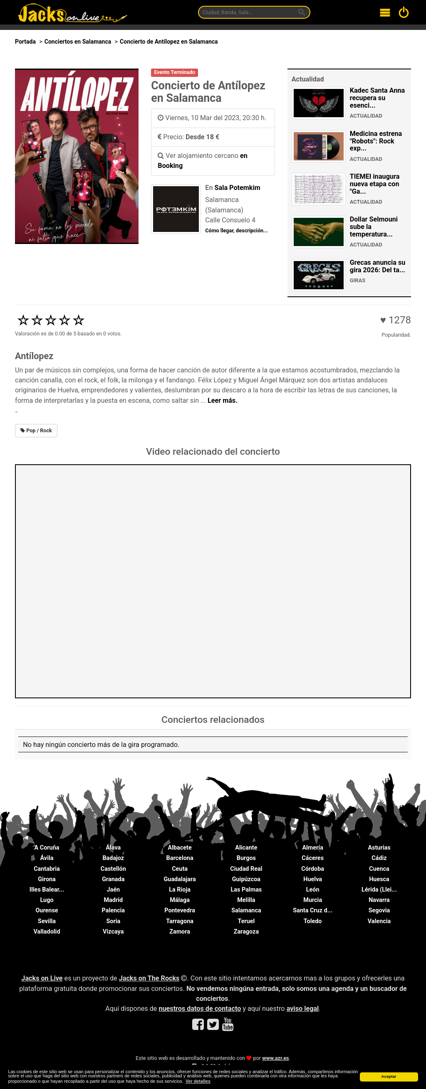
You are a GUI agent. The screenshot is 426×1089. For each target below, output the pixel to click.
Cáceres (313, 858)
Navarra (379, 900)
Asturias (379, 847)
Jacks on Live (41, 978)
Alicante (246, 847)
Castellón (113, 868)
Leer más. (223, 400)
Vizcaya (113, 931)
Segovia (379, 910)
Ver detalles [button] (198, 1081)
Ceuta (180, 868)
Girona (47, 879)
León (313, 889)
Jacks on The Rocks (149, 978)
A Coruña (47, 847)
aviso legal (303, 1009)
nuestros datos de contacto (200, 1009)
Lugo (46, 900)
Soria (113, 921)
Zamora (179, 931)
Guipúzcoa (246, 879)
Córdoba (312, 868)
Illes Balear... (47, 889)
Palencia (113, 910)
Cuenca (379, 868)
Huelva (312, 879)
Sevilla (47, 921)
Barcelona (179, 858)
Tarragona (179, 921)
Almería (312, 847)
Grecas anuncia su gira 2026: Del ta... (378, 266)
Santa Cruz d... (312, 910)
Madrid (113, 900)
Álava (113, 847)
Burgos (246, 858)
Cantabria (47, 868)
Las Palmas (246, 889)
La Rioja (180, 889)
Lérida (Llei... (379, 889)
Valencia (379, 921)
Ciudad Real (246, 868)
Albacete (180, 847)
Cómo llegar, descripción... (236, 230)
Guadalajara (180, 879)
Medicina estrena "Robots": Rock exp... (376, 141)
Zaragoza (246, 931)
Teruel (246, 921)
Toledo (313, 921)
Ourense (46, 910)
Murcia (312, 900)
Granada (113, 879)
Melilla (246, 900)
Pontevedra (179, 910)
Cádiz (379, 858)
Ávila (47, 858)
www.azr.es (275, 1058)
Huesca (379, 879)
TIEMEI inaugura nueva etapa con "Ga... (375, 183)
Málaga (180, 900)
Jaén (113, 889)
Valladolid (46, 931)
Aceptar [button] (388, 1076)
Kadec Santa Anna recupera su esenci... (377, 97)
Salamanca (246, 910)
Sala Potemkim (237, 188)
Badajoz (113, 858)
